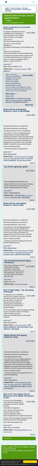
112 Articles (14, 22)
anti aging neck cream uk (20, 156)
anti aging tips (20, 195)
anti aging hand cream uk (20, 250)
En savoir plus (32, 464)
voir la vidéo (30, 32)
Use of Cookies (22, 447)
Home (4, 447)
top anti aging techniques (20, 69)
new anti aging (23, 327)
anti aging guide (16, 197)
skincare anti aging (22, 254)
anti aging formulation (20, 102)
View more (7, 64)
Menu (33, 2)
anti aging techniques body (14, 384)
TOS (14, 447)
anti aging (26, 197)
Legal (10, 447)
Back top (29, 105)
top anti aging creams (24, 160)
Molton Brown (12, 154)
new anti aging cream (18, 158)
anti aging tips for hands (22, 252)
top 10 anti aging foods (20, 430)
